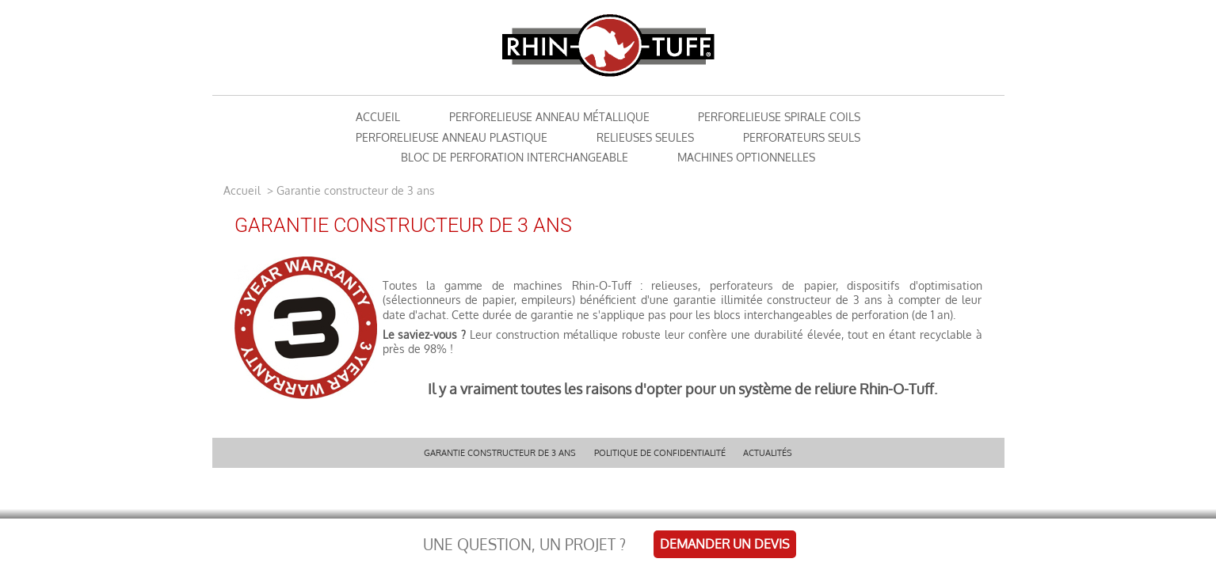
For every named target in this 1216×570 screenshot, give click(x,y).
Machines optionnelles (746, 157)
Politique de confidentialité (660, 452)
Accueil (243, 190)
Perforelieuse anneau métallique (549, 117)
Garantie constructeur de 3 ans (500, 452)
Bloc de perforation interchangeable (514, 157)
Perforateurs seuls (801, 137)
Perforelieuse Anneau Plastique (451, 137)
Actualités (767, 452)
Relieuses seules (645, 137)
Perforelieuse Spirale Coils (779, 117)
